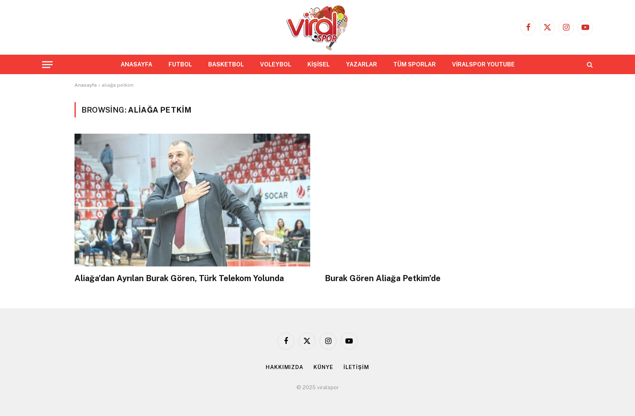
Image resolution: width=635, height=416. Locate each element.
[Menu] (47, 64)
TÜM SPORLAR (414, 64)
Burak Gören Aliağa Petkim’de (383, 278)
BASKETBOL (226, 64)
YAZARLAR (361, 64)
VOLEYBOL (275, 64)
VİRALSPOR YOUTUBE (483, 64)
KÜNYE (323, 367)
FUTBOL (180, 64)
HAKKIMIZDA (284, 367)
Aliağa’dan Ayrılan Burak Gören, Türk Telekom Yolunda (179, 278)
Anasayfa (86, 85)
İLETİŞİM (356, 367)
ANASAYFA (136, 64)
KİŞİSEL (318, 64)
